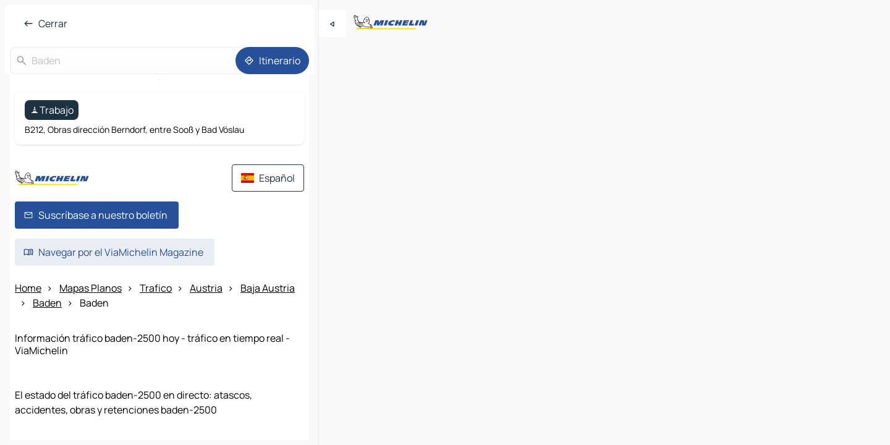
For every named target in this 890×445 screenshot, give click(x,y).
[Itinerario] (272, 60)
